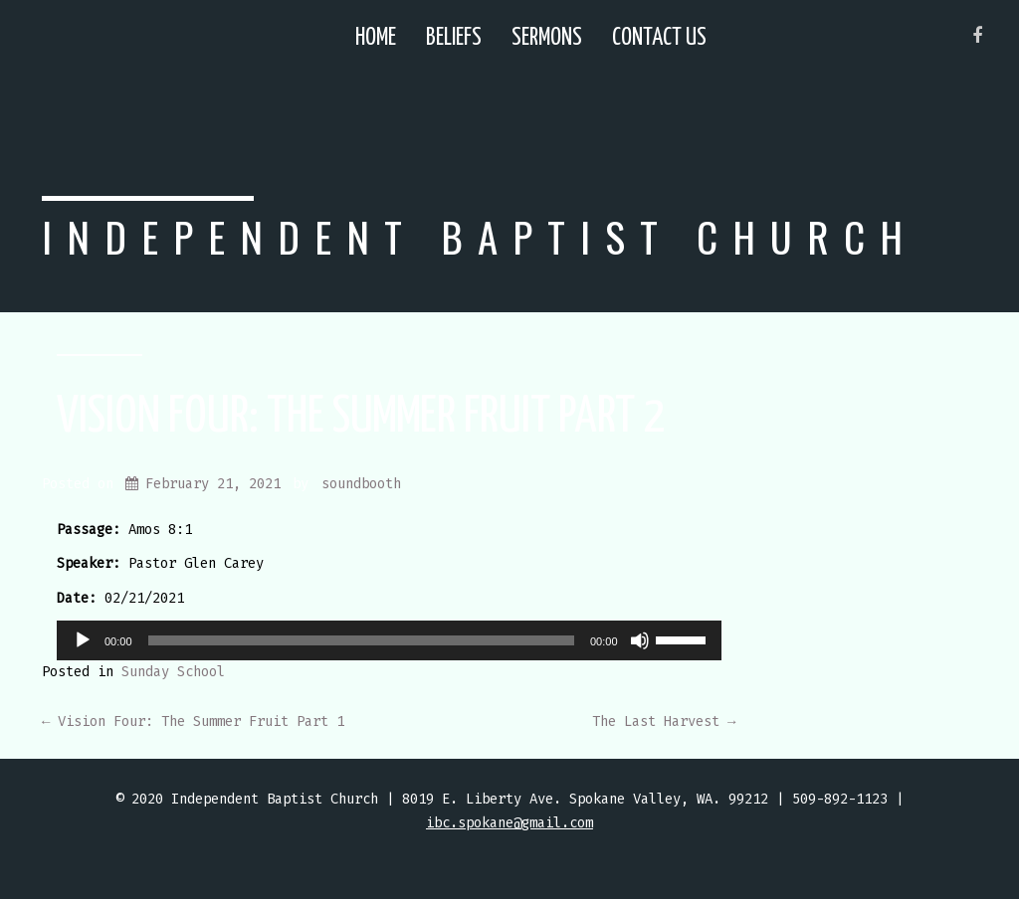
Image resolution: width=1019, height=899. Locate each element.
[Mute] (640, 640)
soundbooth (361, 483)
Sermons (546, 38)
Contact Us (659, 38)
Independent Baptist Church (479, 236)
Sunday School (173, 671)
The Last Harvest (663, 721)
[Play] (83, 640)
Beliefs (454, 38)
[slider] (361, 640)
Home (375, 38)
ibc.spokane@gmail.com (509, 822)
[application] (389, 640)
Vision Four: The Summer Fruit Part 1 (193, 721)
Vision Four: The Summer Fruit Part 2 (361, 418)
